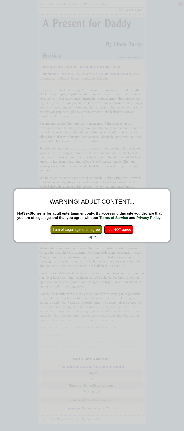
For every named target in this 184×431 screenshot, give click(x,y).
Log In (92, 237)
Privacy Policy (148, 218)
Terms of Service (113, 218)
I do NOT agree (118, 230)
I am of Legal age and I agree (76, 230)
